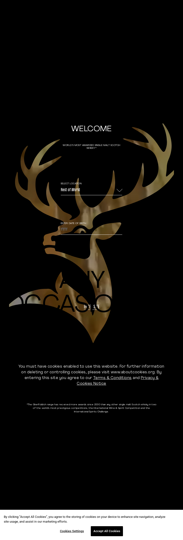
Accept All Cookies (106, 531)
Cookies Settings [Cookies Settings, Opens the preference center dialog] (72, 531)
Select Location (71, 183)
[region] (91, 525)
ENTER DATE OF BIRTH (73, 223)
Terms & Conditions (112, 378)
